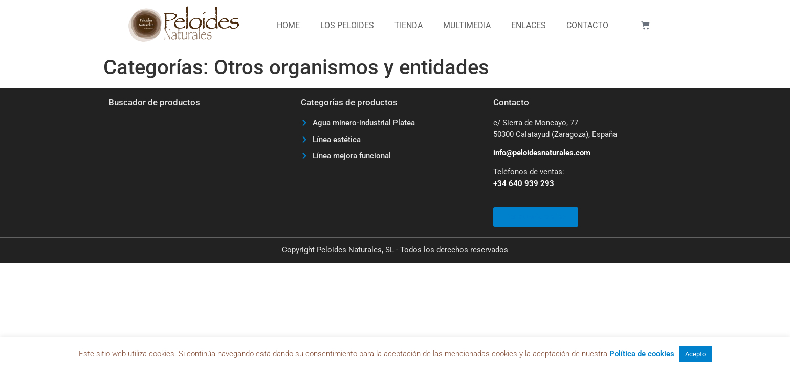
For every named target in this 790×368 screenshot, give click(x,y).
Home (288, 25)
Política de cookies (641, 353)
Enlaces (528, 25)
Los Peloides (347, 25)
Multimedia (467, 25)
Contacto (587, 25)
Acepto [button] (695, 354)
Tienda (408, 25)
